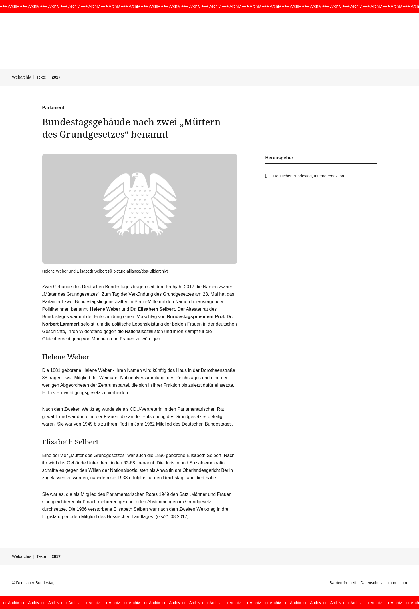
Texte (41, 77)
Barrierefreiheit (342, 582)
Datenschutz (371, 582)
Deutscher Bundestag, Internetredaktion (308, 176)
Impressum (397, 582)
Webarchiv (21, 77)
